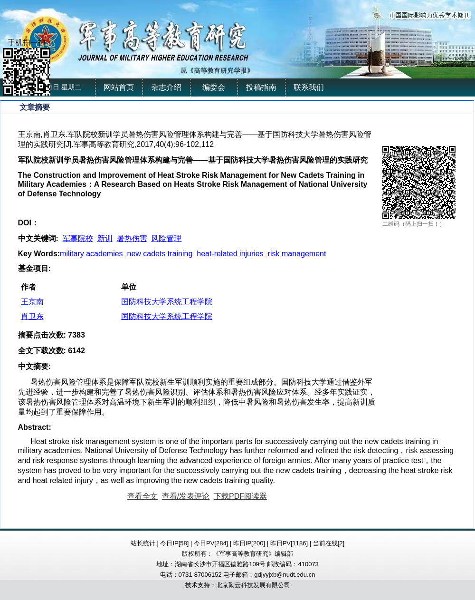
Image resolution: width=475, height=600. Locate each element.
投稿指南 (261, 87)
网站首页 (119, 87)
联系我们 (309, 87)
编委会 (213, 87)
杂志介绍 (166, 87)
